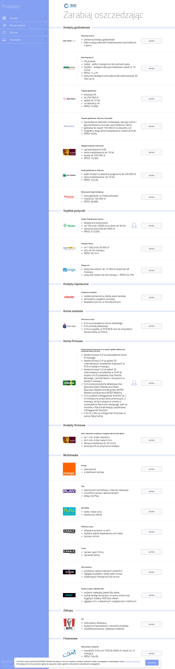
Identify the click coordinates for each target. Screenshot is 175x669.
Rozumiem (152, 662)
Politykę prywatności (132, 661)
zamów (151, 41)
